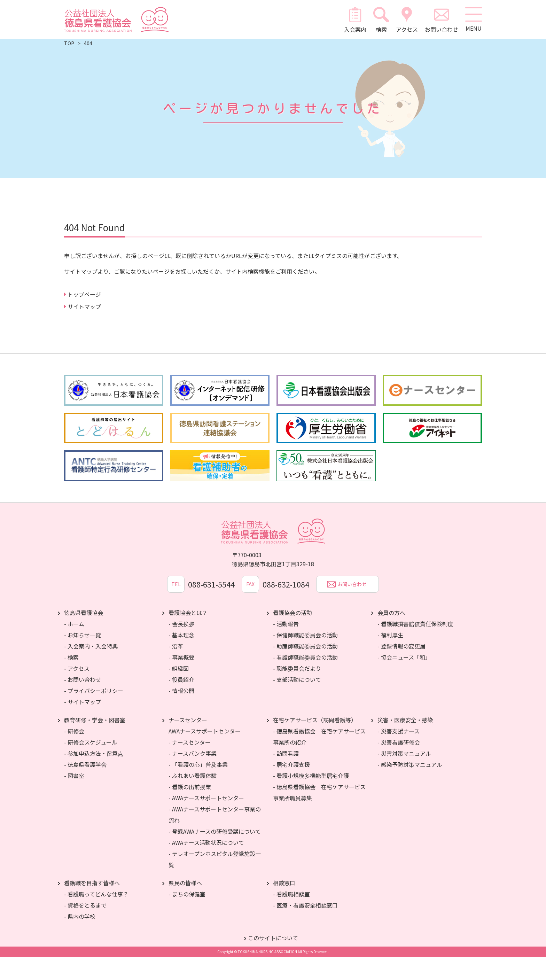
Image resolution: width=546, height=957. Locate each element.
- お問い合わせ (82, 679)
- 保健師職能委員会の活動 (305, 635)
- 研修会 (74, 731)
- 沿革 (176, 646)
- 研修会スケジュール (90, 742)
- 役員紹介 (181, 679)
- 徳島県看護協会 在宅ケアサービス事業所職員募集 (319, 792)
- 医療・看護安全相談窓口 (305, 905)
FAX (250, 584)
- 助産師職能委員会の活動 (305, 646)
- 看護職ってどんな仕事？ (96, 894)
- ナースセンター (190, 742)
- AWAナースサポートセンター (206, 798)
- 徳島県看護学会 (85, 764)
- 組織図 (179, 668)
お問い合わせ (441, 19)
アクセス (406, 19)
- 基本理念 (181, 635)
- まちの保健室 (187, 894)
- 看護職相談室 (291, 894)
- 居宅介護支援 (291, 764)
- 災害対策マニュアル (404, 753)
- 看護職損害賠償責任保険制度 (415, 624)
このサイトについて (273, 938)
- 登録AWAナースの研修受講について (215, 831)
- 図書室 (74, 775)
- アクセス (76, 668)
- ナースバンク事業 (193, 753)
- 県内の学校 (79, 916)
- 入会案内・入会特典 (91, 646)
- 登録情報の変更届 (401, 646)
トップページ (84, 294)
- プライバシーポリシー (93, 690)
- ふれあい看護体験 (193, 775)
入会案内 (355, 19)
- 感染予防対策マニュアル (409, 764)
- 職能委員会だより (297, 668)
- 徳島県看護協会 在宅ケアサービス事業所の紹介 (319, 736)
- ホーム (74, 624)
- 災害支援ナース (398, 731)
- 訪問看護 (286, 753)
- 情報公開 (181, 690)
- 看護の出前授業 (190, 787)
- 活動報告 (286, 624)
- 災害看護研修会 (398, 742)
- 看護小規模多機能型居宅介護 (311, 775)
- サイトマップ (82, 702)
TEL (175, 584)
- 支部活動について (297, 679)
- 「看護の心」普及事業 (198, 764)
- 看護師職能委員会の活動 (305, 657)
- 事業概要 (181, 657)
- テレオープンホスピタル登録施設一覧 (215, 859)
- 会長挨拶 (181, 624)
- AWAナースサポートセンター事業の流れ (215, 814)
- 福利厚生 (390, 635)
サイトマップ (84, 306)
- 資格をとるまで (85, 905)
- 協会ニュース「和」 (404, 657)
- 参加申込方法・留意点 (93, 753)
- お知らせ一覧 (82, 635)
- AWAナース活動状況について (206, 842)
